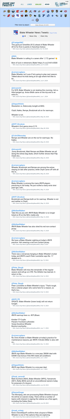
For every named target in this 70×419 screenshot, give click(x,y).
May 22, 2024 (45, 158)
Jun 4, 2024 (44, 81)
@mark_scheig (17, 410)
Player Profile (53, 33)
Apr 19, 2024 (44, 260)
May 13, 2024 (45, 231)
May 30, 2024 (45, 117)
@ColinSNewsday (18, 136)
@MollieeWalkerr (18, 211)
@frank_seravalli (18, 376)
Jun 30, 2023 (45, 385)
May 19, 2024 (45, 189)
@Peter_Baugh (17, 267)
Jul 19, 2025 (44, 65)
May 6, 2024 (44, 244)
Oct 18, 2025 (44, 49)
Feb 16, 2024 (45, 276)
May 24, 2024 (45, 142)
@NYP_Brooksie (18, 124)
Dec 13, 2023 (45, 344)
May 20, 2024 (45, 174)
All (24, 36)
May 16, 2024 (45, 203)
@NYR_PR (15, 299)
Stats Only (43, 36)
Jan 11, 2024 (45, 328)
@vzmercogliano (18, 72)
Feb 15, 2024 (45, 292)
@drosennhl (16, 88)
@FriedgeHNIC (17, 42)
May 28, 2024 (45, 128)
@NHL (14, 56)
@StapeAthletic (17, 104)
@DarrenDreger (17, 392)
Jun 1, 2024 (44, 96)
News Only (32, 36)
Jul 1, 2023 (44, 358)
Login (66, 1)
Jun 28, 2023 (45, 417)
